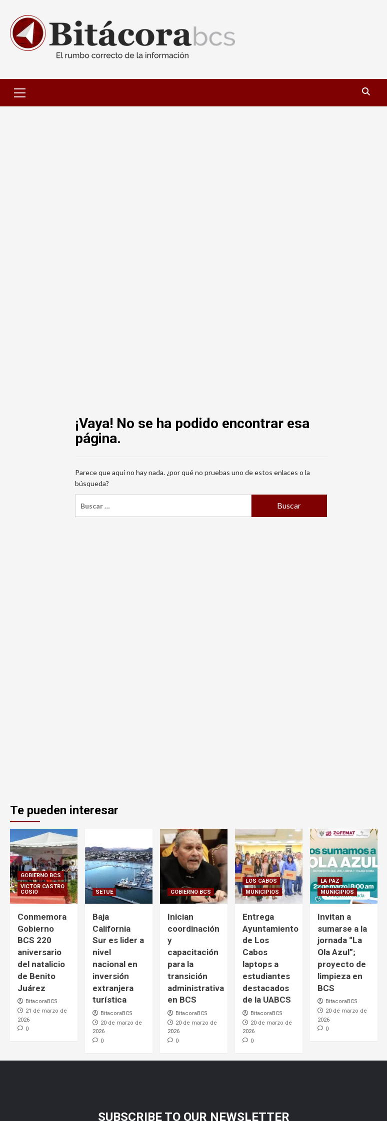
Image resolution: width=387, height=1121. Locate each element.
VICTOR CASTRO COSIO (42, 889)
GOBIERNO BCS (40, 875)
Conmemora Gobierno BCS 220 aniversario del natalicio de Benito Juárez (42, 952)
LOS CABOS (261, 881)
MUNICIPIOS (262, 892)
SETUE (104, 892)
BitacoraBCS (42, 1001)
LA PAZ (330, 881)
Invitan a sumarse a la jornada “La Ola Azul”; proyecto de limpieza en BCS (342, 952)
